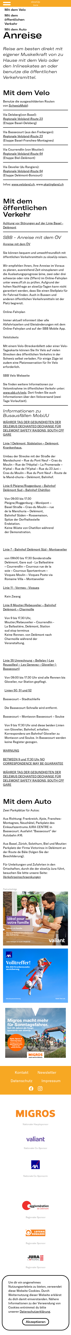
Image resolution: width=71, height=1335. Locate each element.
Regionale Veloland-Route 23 (23, 119)
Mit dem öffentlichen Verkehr (14, 19)
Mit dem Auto (16, 29)
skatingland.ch (54, 184)
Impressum (51, 1080)
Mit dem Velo (15, 10)
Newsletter (46, 1072)
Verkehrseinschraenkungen (22, 877)
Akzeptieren (35, 1322)
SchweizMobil (18, 105)
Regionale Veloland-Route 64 (23, 154)
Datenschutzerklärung (35, 1311)
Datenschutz (21, 1080)
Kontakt (21, 1072)
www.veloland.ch (23, 184)
